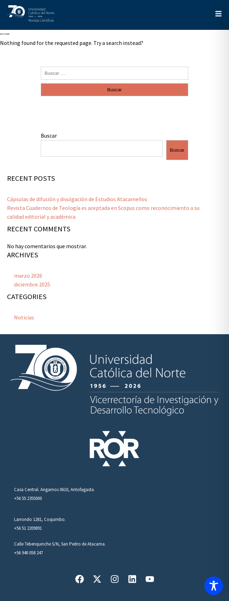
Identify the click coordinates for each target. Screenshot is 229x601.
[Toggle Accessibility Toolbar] (214, 586)
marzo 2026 (28, 275)
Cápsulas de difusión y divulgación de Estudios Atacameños (77, 199)
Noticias (24, 317)
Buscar (49, 135)
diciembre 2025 (32, 284)
